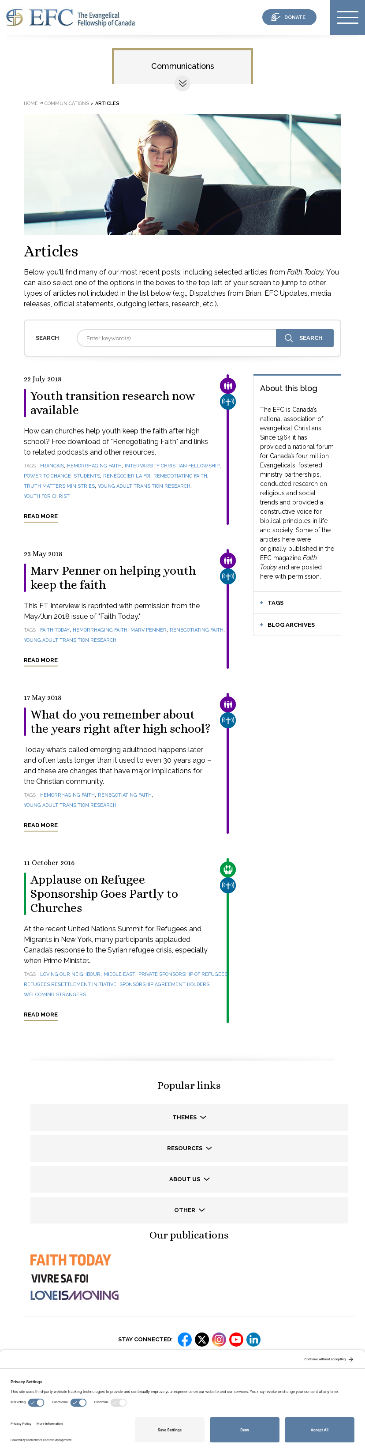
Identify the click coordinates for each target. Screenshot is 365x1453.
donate (294, 17)
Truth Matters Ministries (59, 486)
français (52, 466)
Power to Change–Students (62, 476)
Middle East (119, 974)
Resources (185, 1148)
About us (185, 1179)
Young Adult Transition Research (144, 486)
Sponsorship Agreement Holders (164, 984)
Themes (185, 1117)
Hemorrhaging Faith (94, 466)
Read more (41, 516)
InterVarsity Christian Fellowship (172, 466)
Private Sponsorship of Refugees (182, 974)
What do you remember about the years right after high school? (120, 722)
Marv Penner (148, 630)
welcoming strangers (55, 995)
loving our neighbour (70, 974)
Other (185, 1210)
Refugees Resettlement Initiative (70, 984)
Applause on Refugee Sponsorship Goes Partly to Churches (104, 894)
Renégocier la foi (126, 476)
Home (31, 103)
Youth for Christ (47, 496)
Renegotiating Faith (180, 476)
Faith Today (55, 630)
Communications (182, 66)
